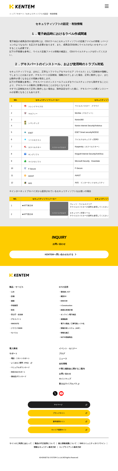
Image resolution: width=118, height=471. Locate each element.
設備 (12, 296)
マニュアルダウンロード (20, 367)
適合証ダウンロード (18, 376)
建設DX (63, 296)
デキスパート (16, 319)
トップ (12, 14)
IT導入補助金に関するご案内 (72, 369)
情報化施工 (65, 333)
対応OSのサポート (18, 372)
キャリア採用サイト (59, 430)
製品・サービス (16, 287)
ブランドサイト (59, 413)
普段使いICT (65, 292)
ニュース (63, 359)
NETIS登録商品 (66, 337)
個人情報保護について (67, 443)
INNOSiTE (15, 323)
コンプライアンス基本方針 (70, 447)
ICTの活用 (63, 287)
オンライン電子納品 (68, 314)
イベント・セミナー (68, 348)
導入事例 (13, 348)
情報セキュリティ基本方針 (45, 447)
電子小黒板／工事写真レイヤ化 (72, 323)
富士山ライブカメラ (68, 384)
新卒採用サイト (59, 421)
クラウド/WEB (16, 328)
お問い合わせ (65, 374)
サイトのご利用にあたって (21, 443)
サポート (20, 14)
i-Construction (66, 305)
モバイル (14, 333)
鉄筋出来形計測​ (67, 310)
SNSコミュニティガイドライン (93, 443)
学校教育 (14, 305)
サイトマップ (65, 379)
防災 (12, 310)
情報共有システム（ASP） (71, 328)
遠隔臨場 (64, 319)
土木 (12, 292)
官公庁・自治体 (17, 314)
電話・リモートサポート (20, 358)
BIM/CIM (64, 301)
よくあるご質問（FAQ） (20, 363)
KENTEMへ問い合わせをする (59, 254)
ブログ (62, 354)
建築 (12, 301)
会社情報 (63, 364)
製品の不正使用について (45, 443)
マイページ (58, 405)
